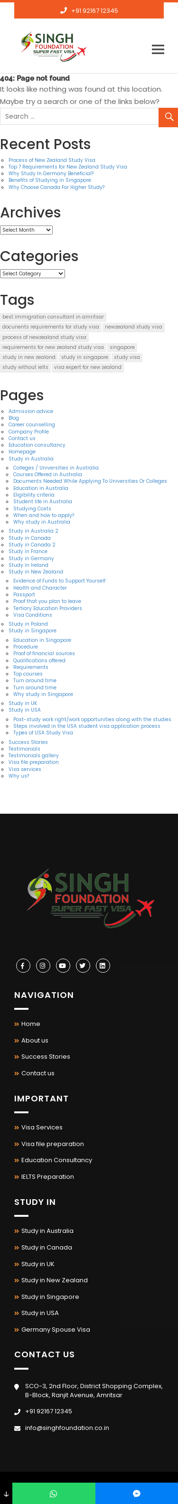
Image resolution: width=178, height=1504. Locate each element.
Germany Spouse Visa (55, 1329)
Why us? (19, 776)
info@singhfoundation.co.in (95, 25)
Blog (14, 418)
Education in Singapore (42, 640)
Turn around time (34, 680)
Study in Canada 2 (32, 544)
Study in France (28, 551)
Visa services (25, 769)
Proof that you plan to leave (47, 601)
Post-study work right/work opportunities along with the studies (92, 719)
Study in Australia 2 (33, 531)
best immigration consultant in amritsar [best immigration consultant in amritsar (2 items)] (53, 316)
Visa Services (42, 1127)
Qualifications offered (39, 660)
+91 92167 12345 (94, 10)
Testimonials (24, 748)
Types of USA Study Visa (43, 732)
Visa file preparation (34, 762)
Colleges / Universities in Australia (56, 467)
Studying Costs (32, 508)
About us (34, 1040)
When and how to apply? (43, 515)
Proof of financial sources (44, 653)
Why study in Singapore (43, 694)
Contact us (22, 438)
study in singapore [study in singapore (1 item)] (84, 357)
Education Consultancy (56, 1160)
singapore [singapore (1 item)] (122, 347)
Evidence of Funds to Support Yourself (59, 580)
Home (30, 1023)
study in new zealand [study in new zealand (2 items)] (29, 357)
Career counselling (32, 424)
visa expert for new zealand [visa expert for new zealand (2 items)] (88, 367)
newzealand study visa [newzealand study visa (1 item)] (133, 326)
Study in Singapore (32, 630)
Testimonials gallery (34, 755)
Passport (24, 594)
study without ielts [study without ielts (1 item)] (25, 367)
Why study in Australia (41, 522)
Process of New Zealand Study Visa (52, 160)
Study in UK (23, 703)
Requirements (30, 667)
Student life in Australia (42, 501)
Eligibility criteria (34, 494)
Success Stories (28, 742)
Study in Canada (30, 538)
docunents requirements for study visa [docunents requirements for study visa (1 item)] (50, 326)
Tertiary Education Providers (47, 608)
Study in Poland (28, 624)
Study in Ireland (28, 565)
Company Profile (29, 431)
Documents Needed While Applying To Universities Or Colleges (90, 481)
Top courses (28, 673)
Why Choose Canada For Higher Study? (56, 187)
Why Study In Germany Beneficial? (51, 173)
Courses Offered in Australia (47, 474)
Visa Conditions (32, 615)
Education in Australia (40, 488)
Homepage (22, 451)
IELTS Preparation (47, 1176)
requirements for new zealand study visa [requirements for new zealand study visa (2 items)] (53, 347)
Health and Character (40, 588)
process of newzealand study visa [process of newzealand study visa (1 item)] (44, 337)
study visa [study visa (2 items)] (127, 357)
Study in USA (25, 710)
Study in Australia (31, 458)
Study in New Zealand (36, 571)
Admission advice (31, 411)
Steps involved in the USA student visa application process (86, 726)
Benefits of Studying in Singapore (50, 180)
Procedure (25, 646)
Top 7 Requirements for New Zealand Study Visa (68, 166)
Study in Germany (31, 558)
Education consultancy (37, 445)
